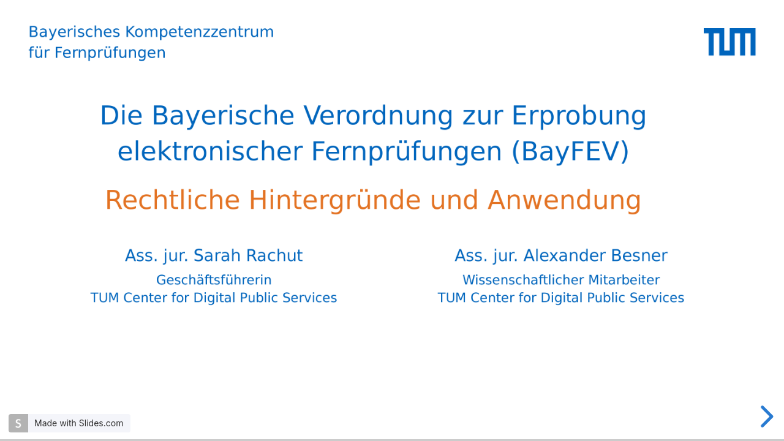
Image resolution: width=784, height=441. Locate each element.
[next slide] (764, 416)
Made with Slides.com (78, 423)
